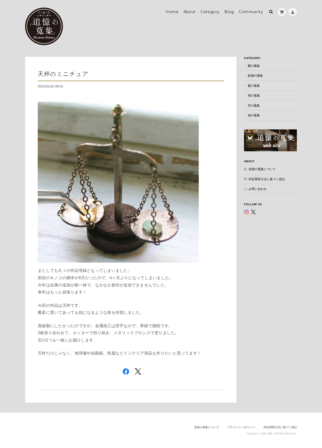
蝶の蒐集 (254, 65)
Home (172, 12)
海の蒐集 (254, 95)
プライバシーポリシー (241, 427)
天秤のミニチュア (63, 73)
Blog (229, 12)
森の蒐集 (254, 85)
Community (251, 12)
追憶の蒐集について (262, 169)
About (189, 12)
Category (210, 12)
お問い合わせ (258, 188)
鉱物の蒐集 (255, 75)
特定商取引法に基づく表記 (267, 179)
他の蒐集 (254, 115)
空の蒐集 (254, 105)
